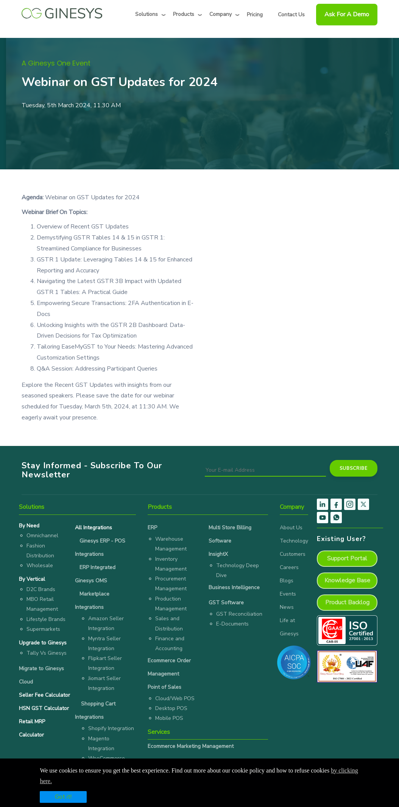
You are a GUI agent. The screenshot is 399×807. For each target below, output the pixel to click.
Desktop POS (171, 708)
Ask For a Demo (346, 14)
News (287, 607)
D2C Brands (40, 589)
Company (220, 14)
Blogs (286, 580)
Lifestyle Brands (45, 619)
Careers (289, 567)
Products (183, 14)
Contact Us (291, 14)
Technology (294, 540)
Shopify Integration (111, 728)
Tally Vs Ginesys (46, 653)
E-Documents (232, 623)
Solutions (146, 14)
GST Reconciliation (239, 614)
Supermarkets (43, 629)
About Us (291, 527)
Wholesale (39, 565)
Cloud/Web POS (175, 698)
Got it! (63, 797)
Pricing (255, 14)
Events (288, 593)
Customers (292, 554)
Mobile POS (169, 718)
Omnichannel (42, 535)
